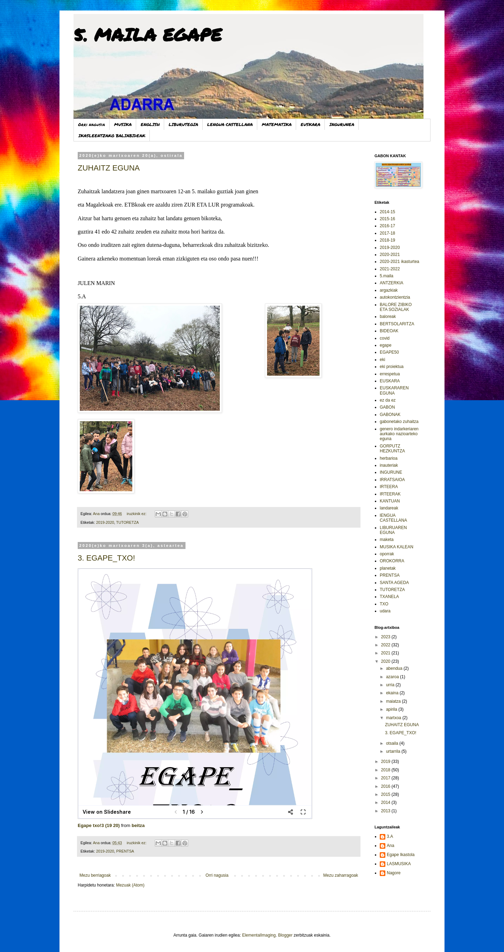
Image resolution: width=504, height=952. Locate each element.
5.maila (386, 275)
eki (382, 359)
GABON (387, 407)
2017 (386, 778)
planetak (388, 568)
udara (385, 611)
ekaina (393, 692)
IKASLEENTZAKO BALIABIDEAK (111, 136)
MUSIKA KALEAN (396, 546)
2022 (386, 644)
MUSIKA (123, 124)
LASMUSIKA (399, 863)
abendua (395, 668)
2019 (386, 761)
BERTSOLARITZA (397, 323)
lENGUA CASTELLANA (393, 518)
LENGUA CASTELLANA (230, 124)
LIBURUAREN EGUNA (393, 530)
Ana (390, 845)
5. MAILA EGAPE (148, 34)
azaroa (393, 676)
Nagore (393, 872)
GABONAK (390, 414)
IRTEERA (389, 486)
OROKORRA (392, 560)
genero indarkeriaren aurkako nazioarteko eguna (399, 434)
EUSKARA (310, 124)
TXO (384, 604)
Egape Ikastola (400, 854)
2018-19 (387, 240)
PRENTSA (125, 851)
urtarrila (393, 751)
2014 (386, 802)
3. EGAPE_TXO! (106, 558)
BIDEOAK (389, 330)
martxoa (394, 717)
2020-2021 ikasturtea (399, 261)
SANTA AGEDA (394, 582)
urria (391, 684)
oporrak (387, 553)
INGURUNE (391, 472)
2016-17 (387, 225)
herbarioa (389, 458)
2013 (386, 810)
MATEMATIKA (277, 124)
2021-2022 (390, 268)
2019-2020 (105, 522)
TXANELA (389, 596)
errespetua (390, 373)
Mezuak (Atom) (130, 885)
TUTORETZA (127, 522)
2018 (386, 769)
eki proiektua (392, 366)
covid (385, 338)
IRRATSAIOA (392, 479)
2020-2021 (390, 254)
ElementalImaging (259, 935)
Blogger (285, 935)
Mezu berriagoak (95, 875)
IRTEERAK (390, 494)
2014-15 (387, 211)
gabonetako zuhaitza (399, 421)
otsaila (392, 743)
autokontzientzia (395, 297)
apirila (392, 709)
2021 (386, 653)
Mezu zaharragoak (340, 875)
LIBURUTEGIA (183, 124)
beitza (138, 825)
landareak (389, 508)
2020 (386, 661)
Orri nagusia (91, 124)
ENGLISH (150, 124)
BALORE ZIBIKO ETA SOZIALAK (396, 307)
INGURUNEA (341, 124)
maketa (386, 539)
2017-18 (387, 233)
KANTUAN (390, 501)
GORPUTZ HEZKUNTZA (392, 448)
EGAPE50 (389, 352)
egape (385, 345)
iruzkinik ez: (137, 514)
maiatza (394, 701)
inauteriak (389, 465)
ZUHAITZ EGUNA (109, 168)
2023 (386, 636)
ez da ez (388, 400)
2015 (386, 794)
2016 (386, 786)
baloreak (388, 316)
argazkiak (389, 290)
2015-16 (387, 218)
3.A (390, 836)
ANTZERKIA (391, 282)
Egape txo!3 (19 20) (99, 825)
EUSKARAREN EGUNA (394, 390)
